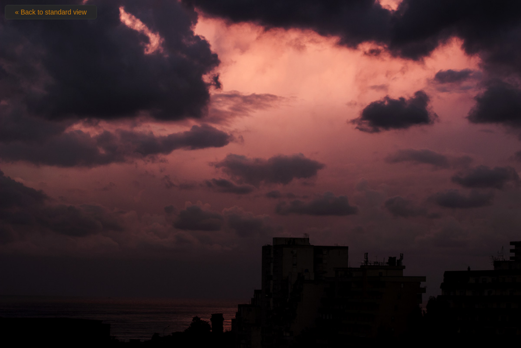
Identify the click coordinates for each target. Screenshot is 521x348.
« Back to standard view (51, 12)
